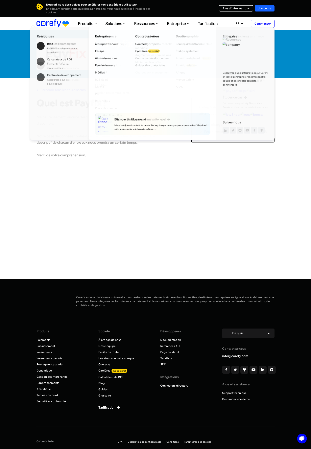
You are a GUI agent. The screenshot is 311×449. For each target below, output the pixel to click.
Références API (170, 346)
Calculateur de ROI (110, 377)
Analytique (43, 389)
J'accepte (264, 8)
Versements (44, 352)
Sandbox (166, 358)
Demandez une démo (236, 399)
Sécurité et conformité (51, 401)
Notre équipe (107, 346)
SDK (163, 364)
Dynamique (44, 370)
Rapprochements (47, 383)
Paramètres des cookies (197, 441)
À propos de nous (109, 340)
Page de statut (169, 352)
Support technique (234, 393)
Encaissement (45, 346)
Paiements (43, 340)
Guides (103, 389)
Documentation (170, 340)
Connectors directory (174, 385)
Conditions (172, 441)
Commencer (262, 23)
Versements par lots (49, 358)
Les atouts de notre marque (116, 358)
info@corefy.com (235, 356)
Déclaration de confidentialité (144, 441)
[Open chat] (300, 438)
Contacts (104, 364)
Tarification (199, 23)
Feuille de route (108, 352)
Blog (101, 383)
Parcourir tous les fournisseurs (61, 90)
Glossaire (104, 395)
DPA (120, 441)
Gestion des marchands (51, 376)
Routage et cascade (49, 364)
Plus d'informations (236, 8)
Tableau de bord (47, 395)
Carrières (112, 370)
